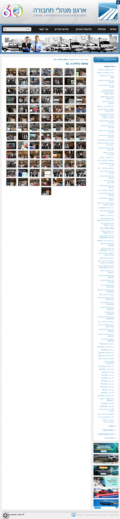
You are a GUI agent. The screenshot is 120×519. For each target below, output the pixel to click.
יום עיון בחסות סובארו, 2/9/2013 (106, 330)
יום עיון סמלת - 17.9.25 (106, 70)
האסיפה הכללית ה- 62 (106, 190)
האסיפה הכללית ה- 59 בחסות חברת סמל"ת (106, 262)
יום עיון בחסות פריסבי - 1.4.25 (106, 86)
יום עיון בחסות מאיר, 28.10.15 (107, 281)
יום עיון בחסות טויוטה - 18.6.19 (106, 177)
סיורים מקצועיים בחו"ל (106, 417)
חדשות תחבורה (108, 430)
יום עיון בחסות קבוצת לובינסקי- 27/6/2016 (106, 237)
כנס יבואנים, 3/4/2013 (106, 353)
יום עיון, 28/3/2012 (107, 381)
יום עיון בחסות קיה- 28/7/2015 (107, 286)
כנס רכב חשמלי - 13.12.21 (108, 154)
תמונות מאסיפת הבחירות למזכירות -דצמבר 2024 (107, 92)
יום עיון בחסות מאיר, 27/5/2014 (107, 308)
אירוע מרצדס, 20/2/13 (106, 356)
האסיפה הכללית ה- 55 (106, 414)
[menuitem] (113, 29)
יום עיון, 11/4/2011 (107, 403)
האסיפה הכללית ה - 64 (106, 160)
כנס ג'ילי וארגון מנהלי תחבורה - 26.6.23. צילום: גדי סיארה (106, 116)
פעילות (102, 29)
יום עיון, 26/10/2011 (107, 387)
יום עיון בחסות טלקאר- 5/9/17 (106, 199)
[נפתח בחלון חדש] (73, 515)
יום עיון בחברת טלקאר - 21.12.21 (105, 149)
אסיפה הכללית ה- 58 (106, 295)
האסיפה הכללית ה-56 (106, 359)
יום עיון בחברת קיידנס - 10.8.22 (106, 136)
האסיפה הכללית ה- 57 (106, 322)
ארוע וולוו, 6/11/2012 (106, 369)
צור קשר (43, 29)
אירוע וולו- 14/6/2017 (106, 208)
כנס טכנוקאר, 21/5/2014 (109, 313)
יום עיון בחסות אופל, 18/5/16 (107, 244)
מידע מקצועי (109, 59)
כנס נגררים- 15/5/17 (107, 215)
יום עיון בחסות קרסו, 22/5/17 (107, 212)
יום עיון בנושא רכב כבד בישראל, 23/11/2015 (106, 267)
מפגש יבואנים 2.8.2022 (106, 140)
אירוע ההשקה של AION (105, 73)
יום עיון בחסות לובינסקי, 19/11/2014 (105, 298)
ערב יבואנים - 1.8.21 (106, 157)
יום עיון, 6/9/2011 (108, 390)
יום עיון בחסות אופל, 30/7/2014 (107, 303)
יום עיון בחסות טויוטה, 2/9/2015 (106, 276)
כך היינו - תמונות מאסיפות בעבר (108, 421)
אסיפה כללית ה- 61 (77, 63)
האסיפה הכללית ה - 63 (106, 168)
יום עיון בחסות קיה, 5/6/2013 (107, 340)
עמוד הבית (84, 59)
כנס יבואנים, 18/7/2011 (106, 396)
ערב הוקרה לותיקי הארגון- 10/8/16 (107, 232)
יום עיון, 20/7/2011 (107, 393)
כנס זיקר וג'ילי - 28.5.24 (105, 106)
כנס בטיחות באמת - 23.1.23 (107, 126)
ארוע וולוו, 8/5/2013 (107, 344)
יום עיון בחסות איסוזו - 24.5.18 (106, 186)
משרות (111, 426)
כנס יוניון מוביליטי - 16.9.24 (107, 102)
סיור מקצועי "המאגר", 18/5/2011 (106, 399)
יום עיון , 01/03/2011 (107, 406)
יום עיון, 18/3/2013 (107, 350)
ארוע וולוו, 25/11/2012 (106, 366)
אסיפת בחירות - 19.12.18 (108, 182)
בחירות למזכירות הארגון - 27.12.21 (105, 144)
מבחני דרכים (109, 438)
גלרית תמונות (74, 59)
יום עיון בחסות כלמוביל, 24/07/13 (106, 335)
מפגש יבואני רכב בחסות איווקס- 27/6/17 (105, 204)
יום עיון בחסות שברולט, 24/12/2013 (106, 325)
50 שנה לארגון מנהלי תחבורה (106, 410)
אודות (113, 29)
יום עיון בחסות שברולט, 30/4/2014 (106, 318)
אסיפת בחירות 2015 (107, 258)
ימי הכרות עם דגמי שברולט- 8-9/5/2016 (106, 249)
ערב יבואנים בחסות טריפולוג (107, 271)
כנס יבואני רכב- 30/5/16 (105, 241)
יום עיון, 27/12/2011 (107, 384)
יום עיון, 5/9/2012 (108, 372)
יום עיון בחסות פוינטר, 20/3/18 (106, 194)
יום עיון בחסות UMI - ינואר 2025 (107, 98)
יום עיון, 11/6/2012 (107, 378)
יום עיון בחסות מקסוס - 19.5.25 (106, 81)
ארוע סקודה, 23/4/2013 (105, 347)
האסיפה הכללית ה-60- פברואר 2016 (106, 254)
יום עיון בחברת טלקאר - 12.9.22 (105, 131)
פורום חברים (61, 29)
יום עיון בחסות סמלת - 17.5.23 (106, 122)
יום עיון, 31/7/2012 (107, 375)
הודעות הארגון (84, 29)
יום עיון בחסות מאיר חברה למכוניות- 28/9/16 (105, 219)
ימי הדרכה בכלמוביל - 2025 (106, 76)
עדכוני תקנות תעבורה (106, 434)
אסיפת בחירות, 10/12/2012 (109, 362)
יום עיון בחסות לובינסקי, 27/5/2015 (105, 291)
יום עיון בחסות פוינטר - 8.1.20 (106, 164)
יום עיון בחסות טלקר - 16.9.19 (106, 172)
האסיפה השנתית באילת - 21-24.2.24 (106, 110)
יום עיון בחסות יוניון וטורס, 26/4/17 (107, 224)
